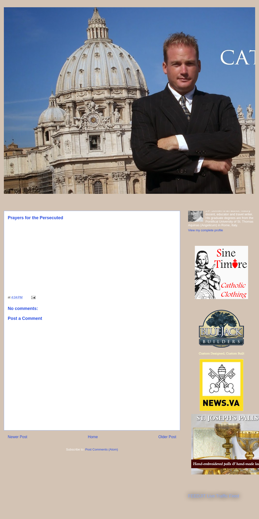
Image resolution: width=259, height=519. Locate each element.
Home (93, 437)
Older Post (167, 437)
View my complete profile (205, 230)
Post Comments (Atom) (101, 449)
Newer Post (17, 437)
